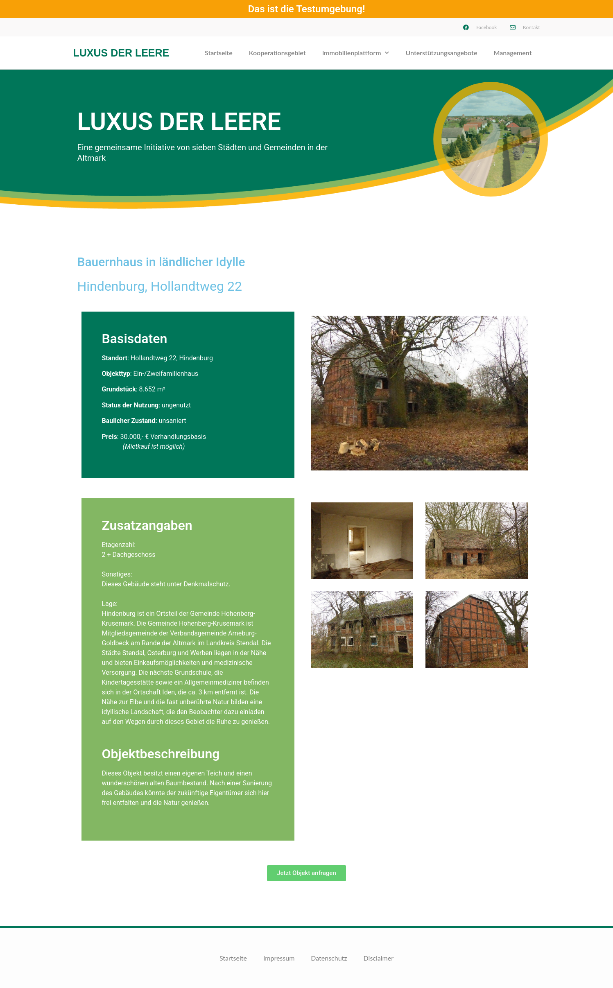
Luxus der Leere (121, 53)
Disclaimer (379, 958)
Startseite (219, 53)
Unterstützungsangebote (441, 53)
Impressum (278, 958)
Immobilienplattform (355, 52)
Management (512, 53)
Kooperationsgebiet (277, 53)
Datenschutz (329, 958)
